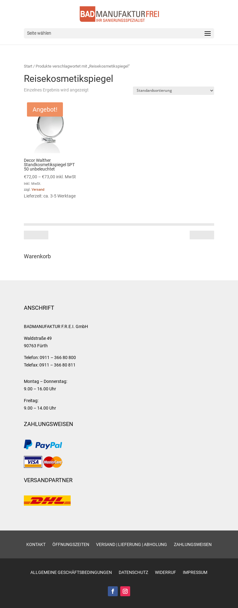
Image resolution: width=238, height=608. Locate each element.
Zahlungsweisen (193, 544)
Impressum (195, 572)
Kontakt (36, 544)
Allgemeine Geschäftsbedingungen (71, 572)
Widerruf (165, 572)
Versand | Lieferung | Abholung (131, 544)
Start (28, 66)
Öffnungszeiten (70, 544)
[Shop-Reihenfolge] (173, 91)
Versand (38, 190)
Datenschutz (133, 572)
